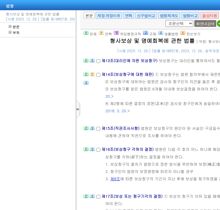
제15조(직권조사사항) (121, 128)
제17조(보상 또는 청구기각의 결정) (132, 196)
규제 (149, 33)
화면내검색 (205, 24)
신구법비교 (146, 15)
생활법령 (168, 33)
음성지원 (209, 15)
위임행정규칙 (127, 33)
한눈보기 (190, 33)
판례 (90, 33)
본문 (14, 26)
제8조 (115, 178)
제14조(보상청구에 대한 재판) (128, 74)
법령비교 (190, 15)
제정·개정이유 (108, 15)
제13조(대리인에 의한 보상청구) (130, 60)
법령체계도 (169, 15)
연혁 (128, 15)
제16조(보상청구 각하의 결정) (128, 149)
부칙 (14, 32)
